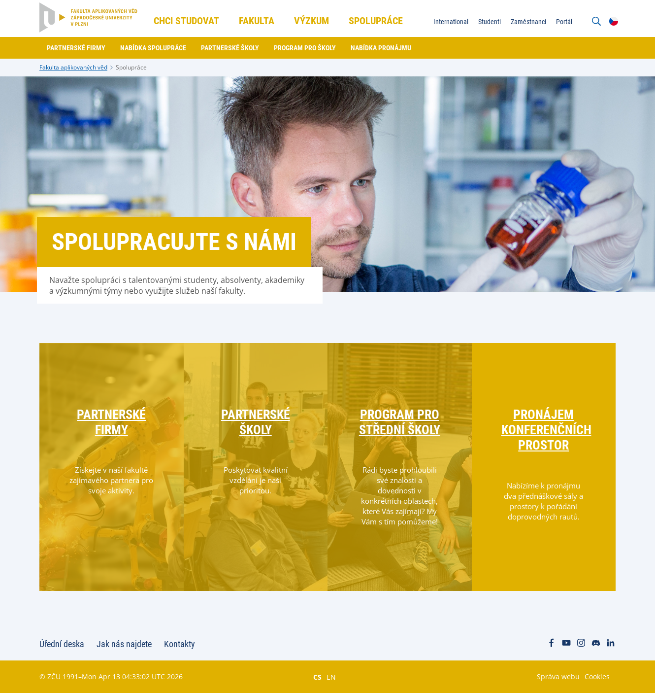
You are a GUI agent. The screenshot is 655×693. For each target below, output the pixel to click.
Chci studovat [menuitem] (186, 21)
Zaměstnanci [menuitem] (528, 22)
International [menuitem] (450, 22)
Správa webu (558, 676)
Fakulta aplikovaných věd (73, 67)
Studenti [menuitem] (489, 22)
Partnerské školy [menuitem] (230, 48)
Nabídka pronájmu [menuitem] (381, 48)
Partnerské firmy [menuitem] (76, 48)
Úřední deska (61, 644)
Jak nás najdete (124, 644)
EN (331, 676)
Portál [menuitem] (564, 22)
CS (317, 676)
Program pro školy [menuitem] (305, 48)
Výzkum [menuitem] (311, 21)
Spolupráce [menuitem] (376, 21)
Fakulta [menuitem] (256, 21)
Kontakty (179, 644)
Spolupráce (131, 67)
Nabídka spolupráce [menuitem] (153, 48)
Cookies (597, 676)
